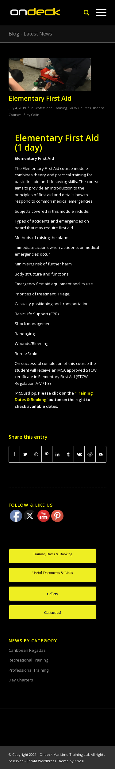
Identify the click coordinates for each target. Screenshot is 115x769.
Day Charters (21, 680)
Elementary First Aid (40, 98)
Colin (35, 115)
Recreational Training (28, 660)
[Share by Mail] (101, 454)
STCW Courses (80, 108)
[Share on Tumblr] (68, 454)
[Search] (84, 12)
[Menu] (98, 12)
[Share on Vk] (79, 454)
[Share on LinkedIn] (57, 454)
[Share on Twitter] (25, 454)
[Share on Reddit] (90, 454)
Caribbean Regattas (27, 650)
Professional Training (50, 108)
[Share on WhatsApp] (36, 454)
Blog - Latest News (30, 33)
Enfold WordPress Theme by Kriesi (55, 761)
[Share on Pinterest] (47, 454)
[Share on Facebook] (14, 454)
